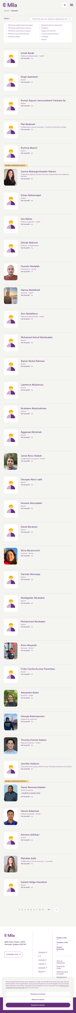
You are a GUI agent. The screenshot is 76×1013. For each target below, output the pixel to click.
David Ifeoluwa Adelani (33, 789)
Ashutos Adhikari (30, 836)
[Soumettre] (69, 19)
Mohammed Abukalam (33, 623)
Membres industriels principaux (19, 31)
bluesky (41, 972)
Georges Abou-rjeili (31, 481)
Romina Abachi (29, 149)
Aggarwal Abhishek (31, 433)
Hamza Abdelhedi (30, 291)
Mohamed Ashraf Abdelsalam (37, 339)
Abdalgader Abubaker (33, 599)
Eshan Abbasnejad (31, 197)
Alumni (44, 40)
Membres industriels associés (18, 34)
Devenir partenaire (60, 948)
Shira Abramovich (30, 552)
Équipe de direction (48, 31)
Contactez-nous (14, 954)
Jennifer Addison (30, 765)
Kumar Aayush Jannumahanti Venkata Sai (43, 102)
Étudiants (44, 28)
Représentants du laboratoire (51, 25)
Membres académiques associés (19, 28)
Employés (44, 37)
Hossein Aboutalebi (31, 504)
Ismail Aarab (27, 53)
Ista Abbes (26, 220)
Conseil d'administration (50, 34)
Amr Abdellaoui (29, 315)
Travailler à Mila (62, 943)
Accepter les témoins (38, 1005)
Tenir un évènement (61, 962)
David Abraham (29, 528)
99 (48, 910)
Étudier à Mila (62, 938)
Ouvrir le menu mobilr (71, 4)
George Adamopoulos (33, 718)
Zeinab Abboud (29, 244)
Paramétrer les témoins (38, 994)
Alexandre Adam (30, 694)
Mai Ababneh (28, 125)
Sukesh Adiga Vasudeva (34, 883)
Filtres (6, 19)
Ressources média (61, 967)
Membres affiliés (14, 37)
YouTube (41, 960)
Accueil (6, 11)
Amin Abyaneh (29, 647)
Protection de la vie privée (62, 973)
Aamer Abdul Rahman (33, 362)
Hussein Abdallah (30, 268)
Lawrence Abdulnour (32, 386)
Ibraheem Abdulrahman (33, 410)
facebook (41, 952)
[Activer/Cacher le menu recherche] (64, 4)
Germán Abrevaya (30, 575)
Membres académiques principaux (20, 25)
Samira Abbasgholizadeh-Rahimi (38, 173)
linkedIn (41, 964)
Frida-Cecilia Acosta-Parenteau (38, 670)
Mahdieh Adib (28, 860)
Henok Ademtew (30, 812)
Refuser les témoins (38, 1000)
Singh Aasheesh (29, 78)
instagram (41, 968)
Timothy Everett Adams (33, 741)
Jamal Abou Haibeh (31, 457)
